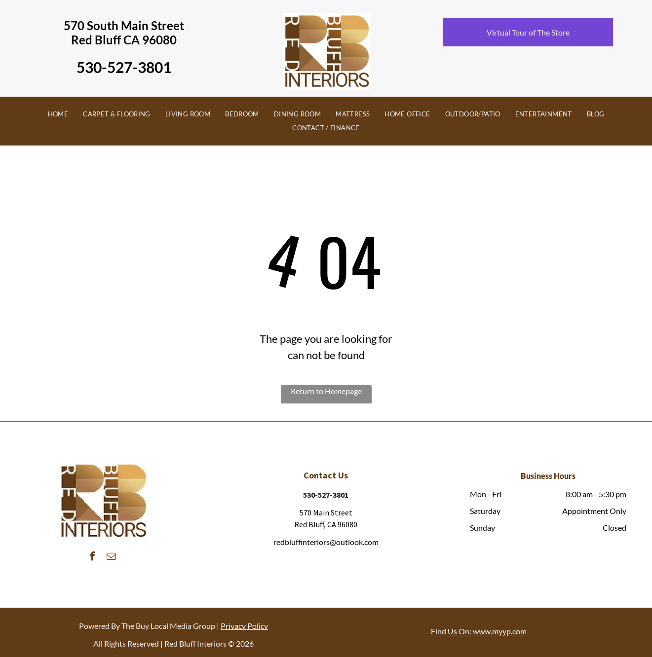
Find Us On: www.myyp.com (479, 631)
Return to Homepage (326, 391)
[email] (111, 557)
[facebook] (93, 557)
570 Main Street (326, 512)
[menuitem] (58, 114)
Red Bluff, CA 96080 (325, 524)
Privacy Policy (244, 625)
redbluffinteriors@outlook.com (326, 542)
